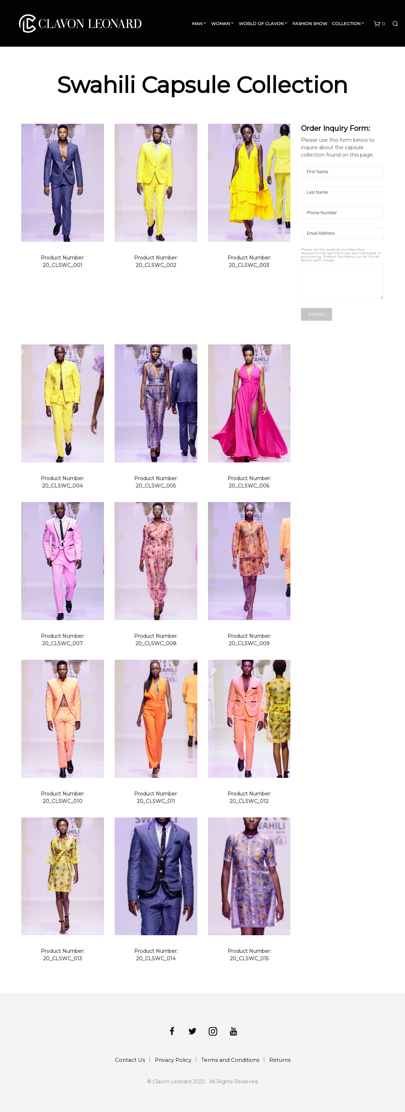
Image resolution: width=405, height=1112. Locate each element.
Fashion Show (310, 23)
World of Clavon (261, 23)
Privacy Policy (173, 1059)
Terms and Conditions (230, 1059)
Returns (279, 1059)
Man (197, 23)
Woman (220, 23)
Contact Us (130, 1059)
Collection (346, 23)
